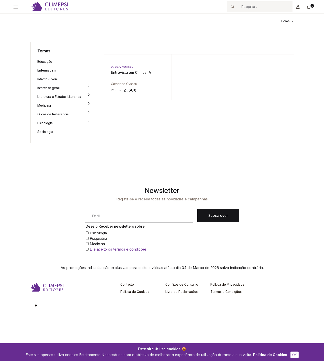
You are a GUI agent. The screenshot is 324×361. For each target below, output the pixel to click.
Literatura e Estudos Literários (59, 97)
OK (294, 355)
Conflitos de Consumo (181, 284)
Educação (44, 61)
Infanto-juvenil (47, 79)
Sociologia (45, 132)
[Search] (265, 6)
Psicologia (45, 123)
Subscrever (218, 215)
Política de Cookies (270, 354)
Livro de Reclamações (181, 292)
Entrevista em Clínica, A (131, 72)
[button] (16, 6)
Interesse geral (48, 88)
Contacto (127, 284)
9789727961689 (122, 66)
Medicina (44, 105)
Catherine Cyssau (124, 84)
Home (285, 21)
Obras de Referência (53, 114)
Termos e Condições (226, 292)
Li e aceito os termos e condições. (119, 249)
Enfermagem (46, 70)
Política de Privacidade (227, 284)
